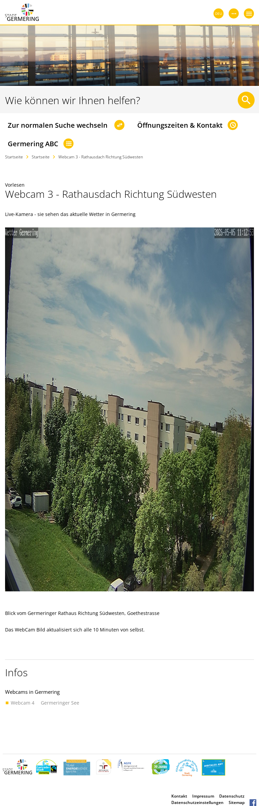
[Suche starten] (246, 100)
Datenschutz (231, 796)
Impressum (203, 796)
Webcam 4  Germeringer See (45, 703)
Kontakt (179, 796)
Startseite (14, 157)
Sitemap (236, 802)
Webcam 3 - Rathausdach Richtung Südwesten (100, 157)
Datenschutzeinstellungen (197, 802)
